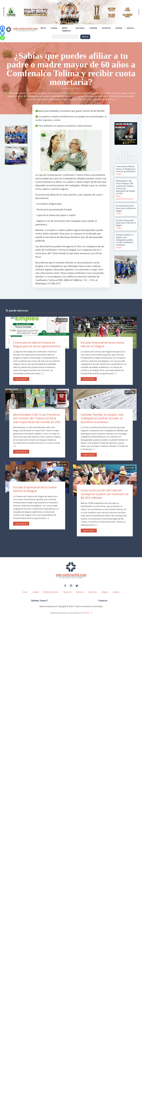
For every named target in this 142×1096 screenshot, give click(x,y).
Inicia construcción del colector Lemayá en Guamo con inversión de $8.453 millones (105, 494)
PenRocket (85, 613)
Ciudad (54, 28)
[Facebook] (2, 28)
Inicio (43, 28)
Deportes (106, 28)
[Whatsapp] (2, 37)
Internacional (128, 199)
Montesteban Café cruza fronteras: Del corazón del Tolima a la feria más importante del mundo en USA (36, 418)
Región (119, 28)
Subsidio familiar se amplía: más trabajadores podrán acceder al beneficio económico (102, 418)
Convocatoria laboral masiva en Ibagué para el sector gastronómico (37, 344)
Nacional (80, 28)
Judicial (130, 28)
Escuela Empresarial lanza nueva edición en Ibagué (35, 489)
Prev (118, 133)
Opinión (93, 28)
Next (134, 133)
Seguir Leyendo (21, 379)
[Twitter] (2, 33)
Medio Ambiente (66, 29)
